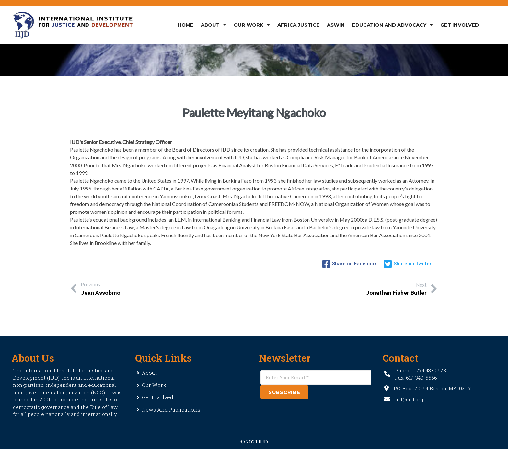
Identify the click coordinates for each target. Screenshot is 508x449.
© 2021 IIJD (254, 441)
